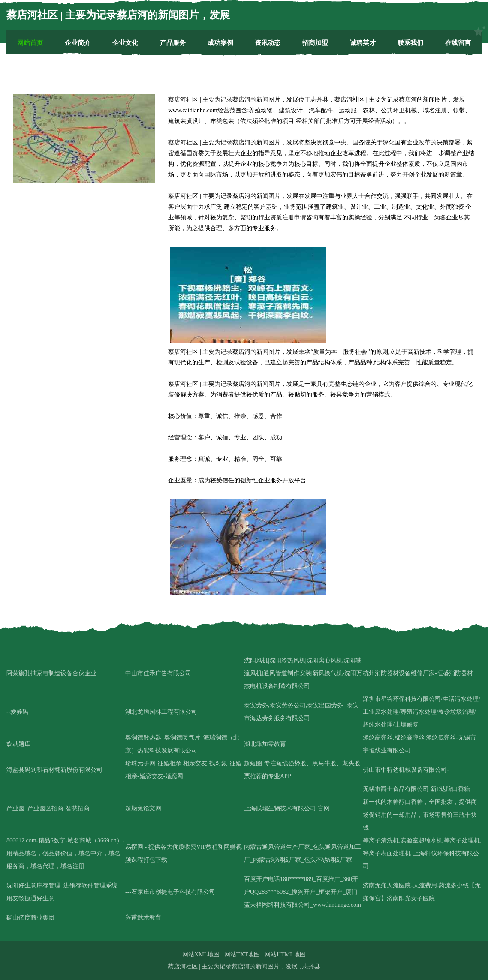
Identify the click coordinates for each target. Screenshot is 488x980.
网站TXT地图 (242, 954)
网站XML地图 (201, 954)
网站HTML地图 (285, 954)
